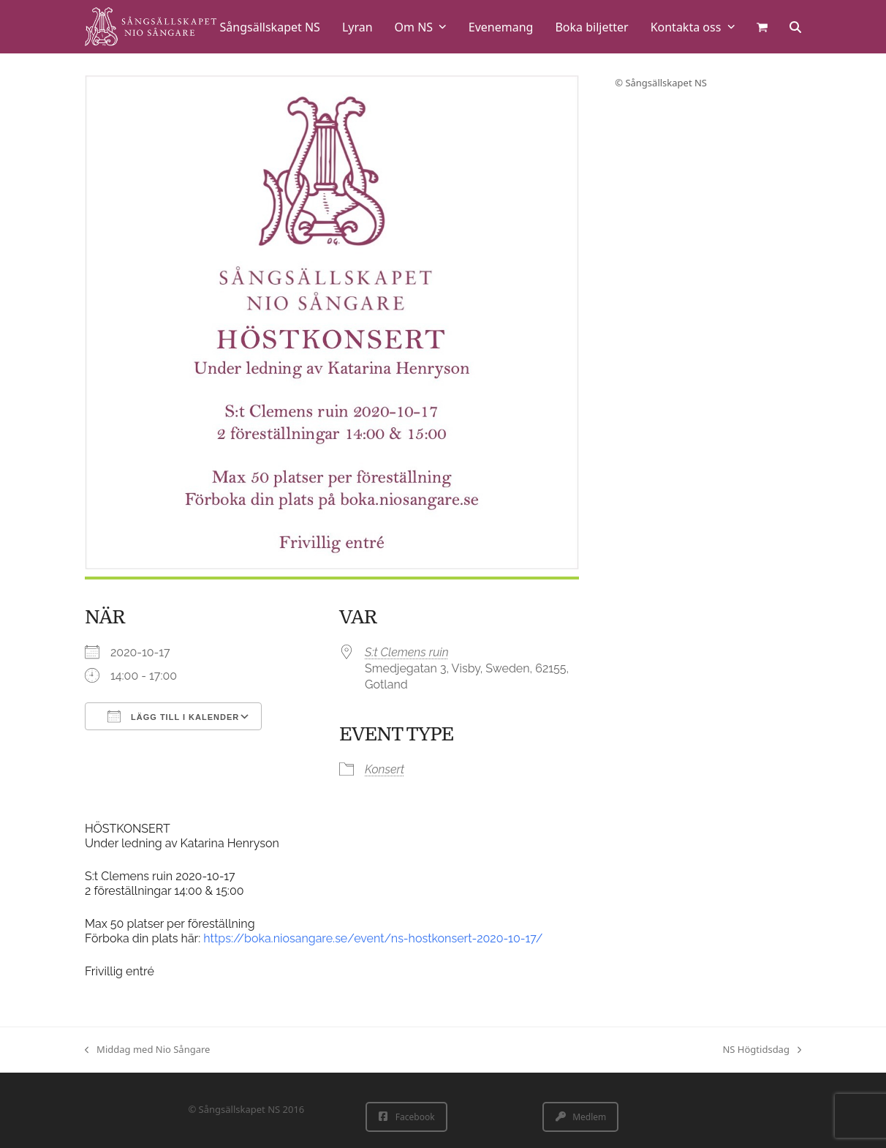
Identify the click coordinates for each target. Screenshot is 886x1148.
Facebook (407, 1117)
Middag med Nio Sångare (147, 1050)
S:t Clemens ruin (407, 652)
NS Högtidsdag (761, 1050)
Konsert (384, 769)
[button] (762, 26)
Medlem (581, 1117)
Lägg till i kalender (173, 716)
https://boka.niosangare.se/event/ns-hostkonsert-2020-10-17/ (372, 938)
